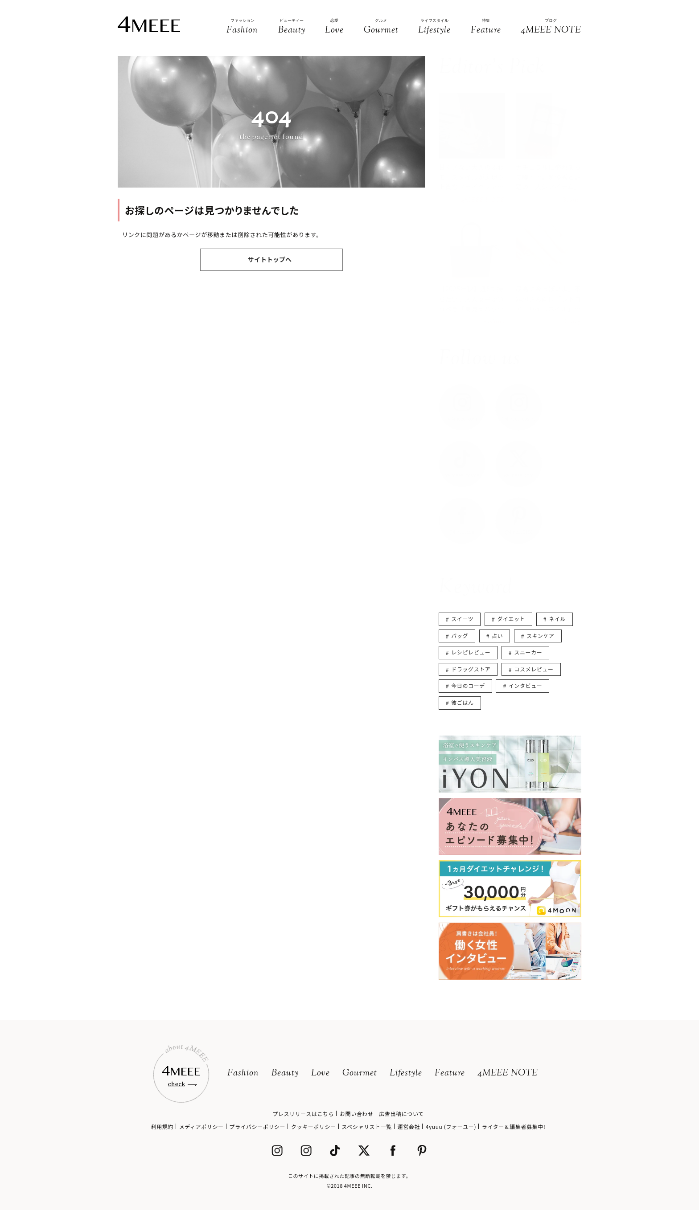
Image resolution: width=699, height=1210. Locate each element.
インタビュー (526, 685)
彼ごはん (462, 702)
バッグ (459, 635)
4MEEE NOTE (507, 1073)
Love (320, 1073)
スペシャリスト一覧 (366, 1126)
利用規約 (162, 1126)
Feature (450, 1073)
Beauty (285, 1073)
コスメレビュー (533, 669)
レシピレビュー (470, 652)
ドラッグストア (470, 669)
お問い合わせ (357, 1113)
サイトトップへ (270, 259)
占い (497, 635)
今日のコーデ (468, 685)
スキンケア (540, 635)
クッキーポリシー (313, 1126)
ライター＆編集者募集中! (514, 1126)
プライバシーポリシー (257, 1126)
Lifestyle (406, 1073)
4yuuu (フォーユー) (451, 1126)
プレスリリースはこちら (303, 1113)
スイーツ (462, 618)
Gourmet (359, 1073)
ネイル (557, 618)
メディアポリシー (201, 1126)
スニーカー (528, 652)
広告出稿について (401, 1113)
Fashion (243, 1073)
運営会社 (409, 1126)
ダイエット (511, 618)
